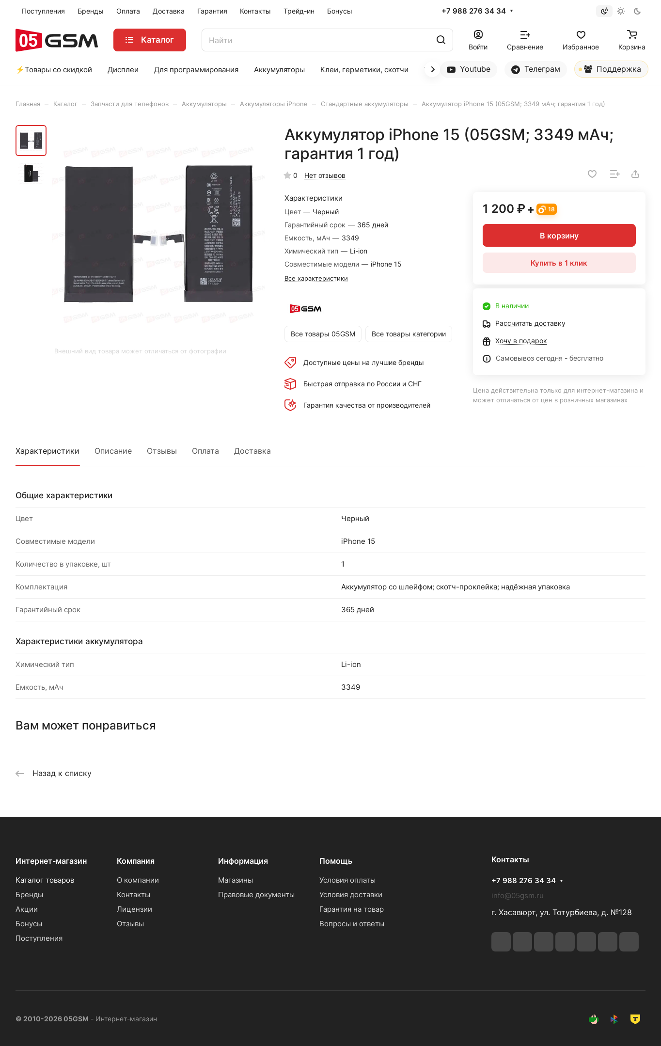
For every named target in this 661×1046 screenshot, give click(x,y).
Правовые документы (256, 894)
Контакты (133, 894)
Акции (27, 909)
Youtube (468, 69)
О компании (138, 880)
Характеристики (47, 451)
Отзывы (162, 451)
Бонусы (29, 923)
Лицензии (134, 909)
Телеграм (535, 69)
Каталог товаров (45, 880)
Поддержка (610, 71)
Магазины (235, 880)
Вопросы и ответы (351, 923)
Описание (113, 451)
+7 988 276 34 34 (473, 11)
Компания (136, 861)
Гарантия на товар (351, 909)
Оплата (205, 451)
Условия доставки (350, 894)
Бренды (29, 894)
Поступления (39, 938)
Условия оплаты (347, 880)
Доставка (252, 451)
